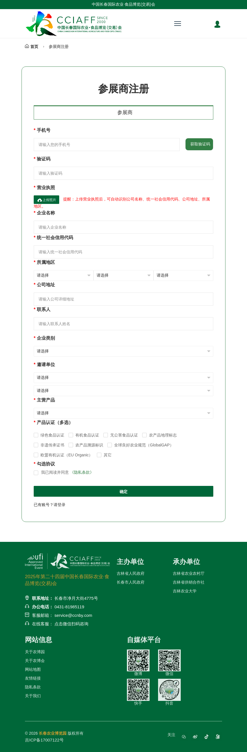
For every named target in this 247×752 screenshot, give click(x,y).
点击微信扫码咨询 (71, 623)
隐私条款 (33, 687)
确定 (123, 491)
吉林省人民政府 (130, 573)
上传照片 (46, 200)
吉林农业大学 (185, 591)
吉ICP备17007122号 (44, 740)
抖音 (169, 692)
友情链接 (33, 678)
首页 (31, 46)
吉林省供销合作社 (189, 582)
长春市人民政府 (130, 582)
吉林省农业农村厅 (189, 573)
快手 (138, 692)
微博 (138, 662)
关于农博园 (35, 651)
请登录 (59, 504)
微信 (169, 662)
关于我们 (33, 695)
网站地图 (33, 669)
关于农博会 (35, 660)
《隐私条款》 (82, 472)
